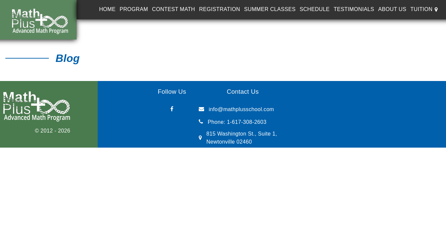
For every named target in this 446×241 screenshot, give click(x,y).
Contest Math (173, 9)
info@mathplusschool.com (241, 109)
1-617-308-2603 (246, 122)
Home (107, 9)
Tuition (421, 9)
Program (133, 9)
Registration (219, 9)
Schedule (314, 9)
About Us (392, 9)
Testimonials (354, 9)
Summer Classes (270, 9)
